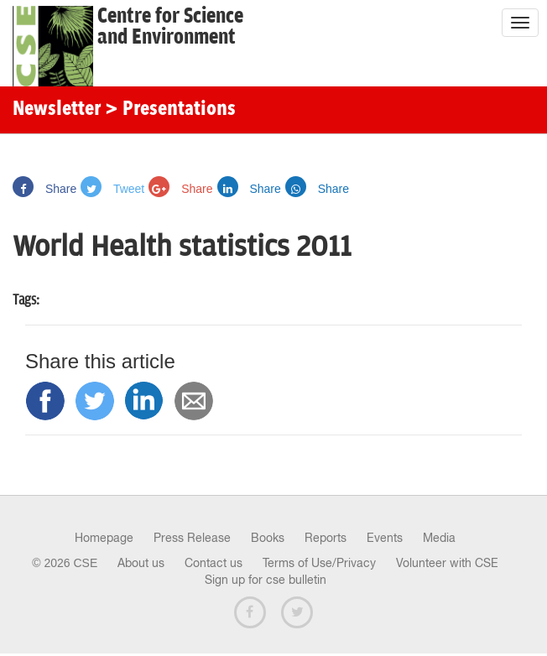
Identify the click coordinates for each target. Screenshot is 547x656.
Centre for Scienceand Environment (170, 26)
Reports (325, 537)
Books (267, 537)
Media (439, 537)
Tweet (112, 188)
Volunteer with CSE (447, 563)
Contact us (213, 563)
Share (44, 188)
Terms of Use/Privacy (319, 563)
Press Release (192, 537)
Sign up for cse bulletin (265, 579)
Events (385, 537)
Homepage (104, 537)
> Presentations (170, 110)
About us (140, 563)
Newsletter (57, 110)
